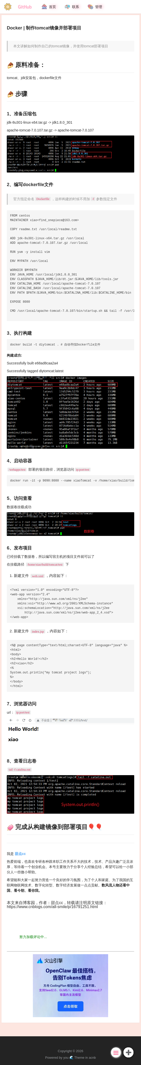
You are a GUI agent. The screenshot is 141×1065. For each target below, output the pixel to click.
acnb (92, 1057)
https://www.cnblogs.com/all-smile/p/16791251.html (52, 907)
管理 (94, 7)
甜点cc (57, 903)
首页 (48, 7)
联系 (71, 7)
